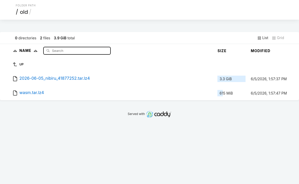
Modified (260, 51)
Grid (278, 38)
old (24, 12)
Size (221, 51)
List (262, 38)
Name (29, 50)
